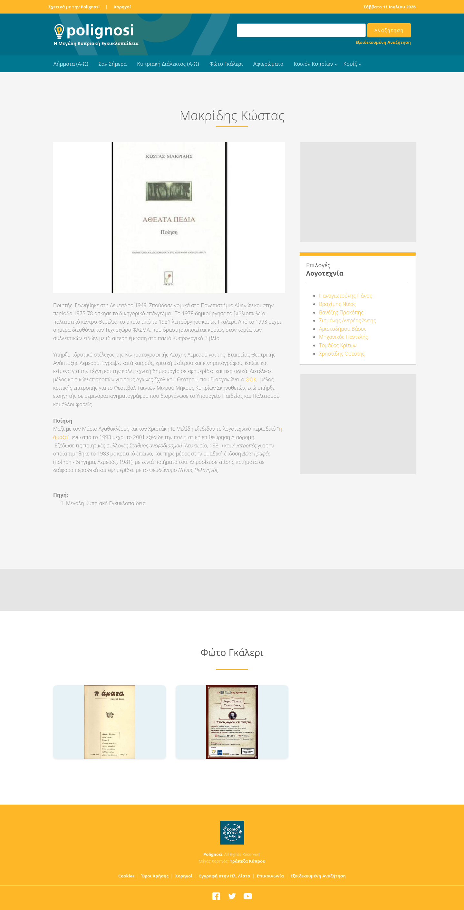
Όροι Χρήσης (155, 876)
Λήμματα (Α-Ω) (70, 63)
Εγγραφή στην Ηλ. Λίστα (224, 876)
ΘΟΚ (251, 379)
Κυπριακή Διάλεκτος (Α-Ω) (168, 63)
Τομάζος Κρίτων (337, 345)
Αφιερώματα (268, 63)
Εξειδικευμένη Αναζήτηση (383, 42)
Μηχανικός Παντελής (343, 336)
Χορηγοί (122, 7)
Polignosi (212, 854)
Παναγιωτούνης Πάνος (345, 295)
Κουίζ (350, 63)
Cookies (126, 876)
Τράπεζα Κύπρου (247, 861)
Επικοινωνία (270, 876)
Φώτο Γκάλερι (226, 63)
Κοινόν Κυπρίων (313, 63)
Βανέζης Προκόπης (341, 312)
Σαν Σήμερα (113, 63)
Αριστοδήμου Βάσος (342, 328)
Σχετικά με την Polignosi (74, 7)
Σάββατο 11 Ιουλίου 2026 (389, 7)
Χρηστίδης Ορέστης (342, 353)
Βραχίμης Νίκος (337, 304)
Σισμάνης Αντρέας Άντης (347, 320)
